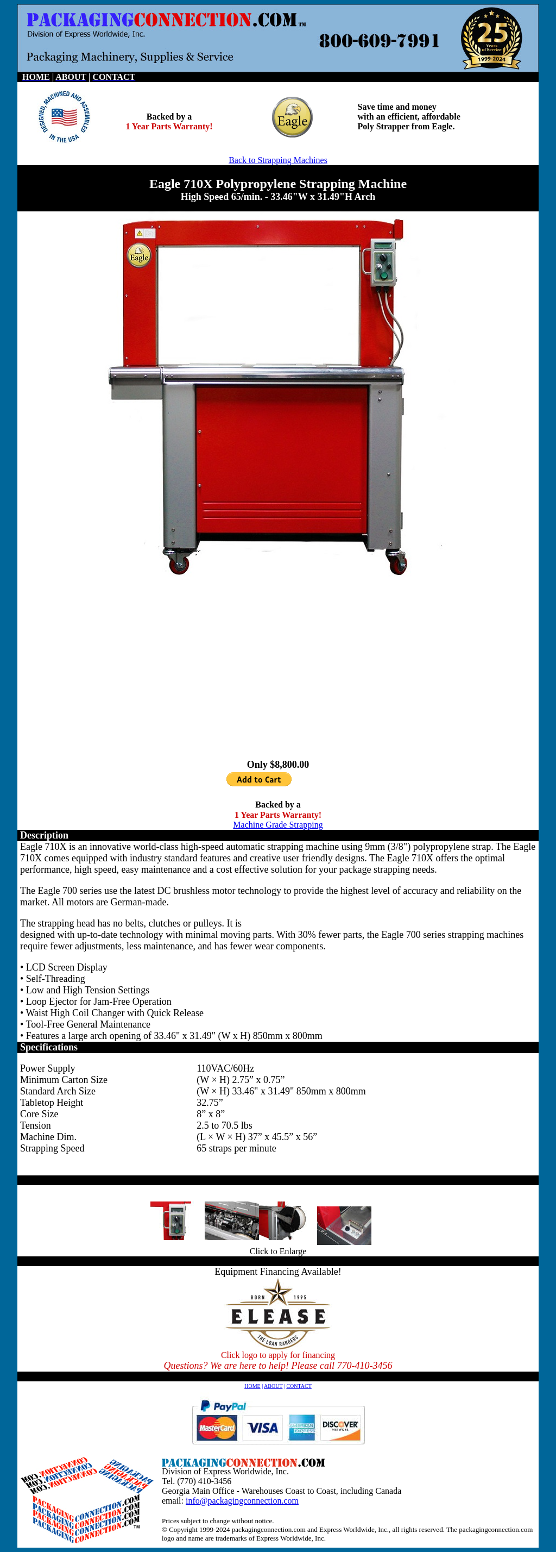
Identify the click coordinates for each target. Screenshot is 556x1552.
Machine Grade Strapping (278, 824)
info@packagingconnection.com (242, 1500)
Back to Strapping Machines (278, 160)
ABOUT (273, 1386)
